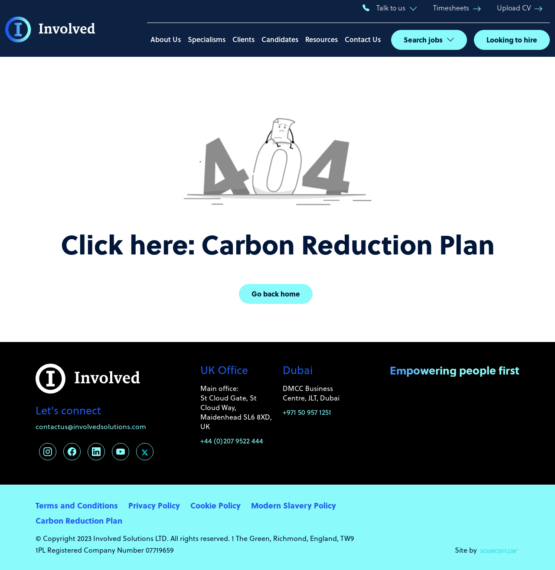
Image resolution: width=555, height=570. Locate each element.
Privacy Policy (154, 505)
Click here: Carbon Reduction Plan (278, 243)
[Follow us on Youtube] (120, 451)
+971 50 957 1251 (307, 412)
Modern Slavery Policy (293, 505)
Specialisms (206, 39)
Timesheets (451, 8)
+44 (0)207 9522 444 (231, 441)
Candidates (279, 39)
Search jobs (423, 40)
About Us (165, 39)
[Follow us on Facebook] (72, 451)
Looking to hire (511, 40)
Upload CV (514, 8)
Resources (321, 39)
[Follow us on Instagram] (47, 451)
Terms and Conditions (77, 505)
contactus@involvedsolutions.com (91, 426)
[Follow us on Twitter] (144, 451)
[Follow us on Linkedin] (96, 451)
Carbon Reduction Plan (79, 520)
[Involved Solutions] (50, 28)
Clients (243, 39)
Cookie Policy (215, 505)
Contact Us (363, 39)
